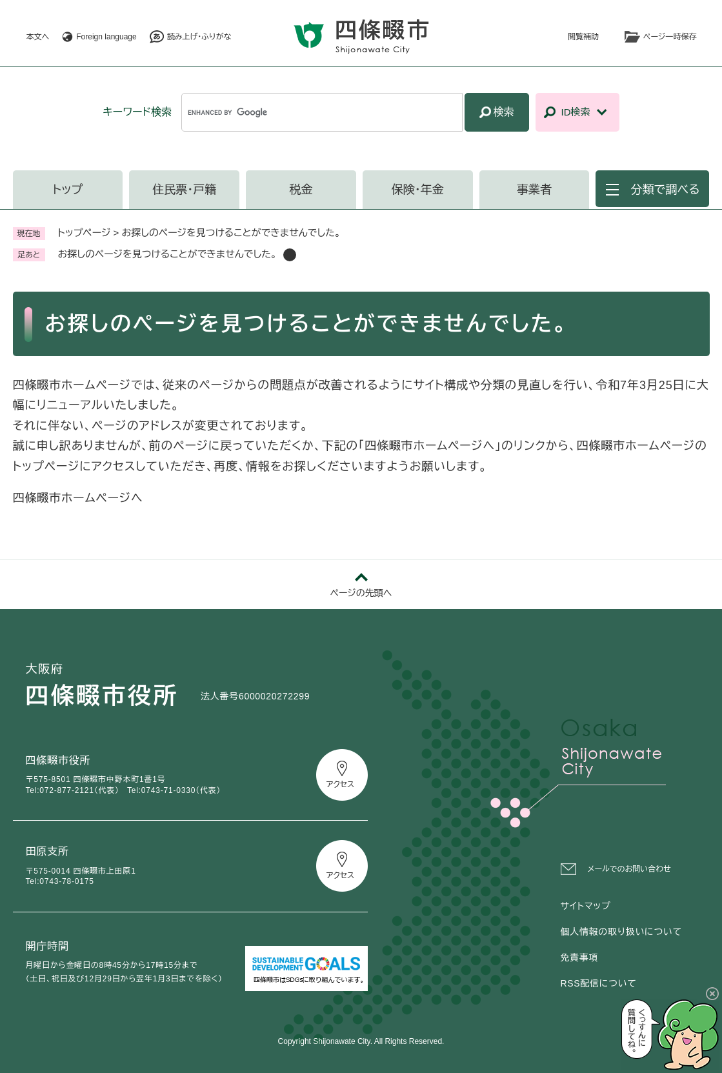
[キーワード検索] (321, 112)
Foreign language (106, 36)
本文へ (38, 36)
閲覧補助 (583, 36)
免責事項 (580, 957)
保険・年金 (418, 189)
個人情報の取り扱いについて (621, 932)
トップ (68, 189)
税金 (300, 189)
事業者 (534, 189)
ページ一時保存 (669, 36)
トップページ (84, 232)
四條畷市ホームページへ (78, 498)
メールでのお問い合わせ (629, 869)
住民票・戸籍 (184, 189)
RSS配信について (599, 983)
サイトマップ (586, 906)
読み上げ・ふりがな (199, 36)
